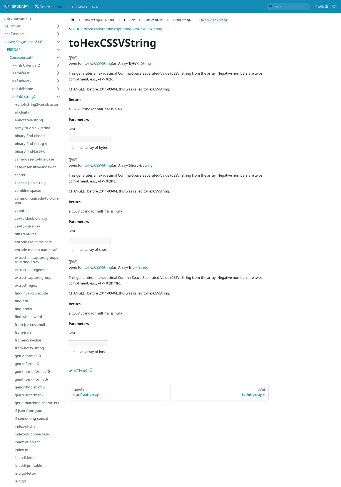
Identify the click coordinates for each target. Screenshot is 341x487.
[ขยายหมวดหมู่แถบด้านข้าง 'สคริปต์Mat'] (58, 73)
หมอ (58, 6)
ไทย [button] (40, 6)
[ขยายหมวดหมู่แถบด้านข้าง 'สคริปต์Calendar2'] (58, 65)
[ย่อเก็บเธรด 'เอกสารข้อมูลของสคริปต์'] (58, 41)
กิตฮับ (321, 6)
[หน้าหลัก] (73, 20)
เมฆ (95, 6)
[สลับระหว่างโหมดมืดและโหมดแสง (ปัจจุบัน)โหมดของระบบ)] (334, 6)
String (146, 63)
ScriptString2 (122, 29)
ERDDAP (78, 29)
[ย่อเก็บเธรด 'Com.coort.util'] (58, 57)
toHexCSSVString (148, 29)
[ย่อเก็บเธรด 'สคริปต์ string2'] (58, 96)
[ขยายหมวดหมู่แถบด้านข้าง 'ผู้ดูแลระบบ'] (58, 26)
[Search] (288, 6)
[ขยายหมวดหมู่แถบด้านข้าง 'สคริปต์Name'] (58, 88)
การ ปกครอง (77, 6)
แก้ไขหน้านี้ (80, 370)
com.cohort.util (98, 29)
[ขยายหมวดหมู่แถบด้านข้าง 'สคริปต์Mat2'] (58, 80)
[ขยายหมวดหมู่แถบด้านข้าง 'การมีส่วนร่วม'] (58, 33)
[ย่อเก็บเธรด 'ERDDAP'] (58, 49)
